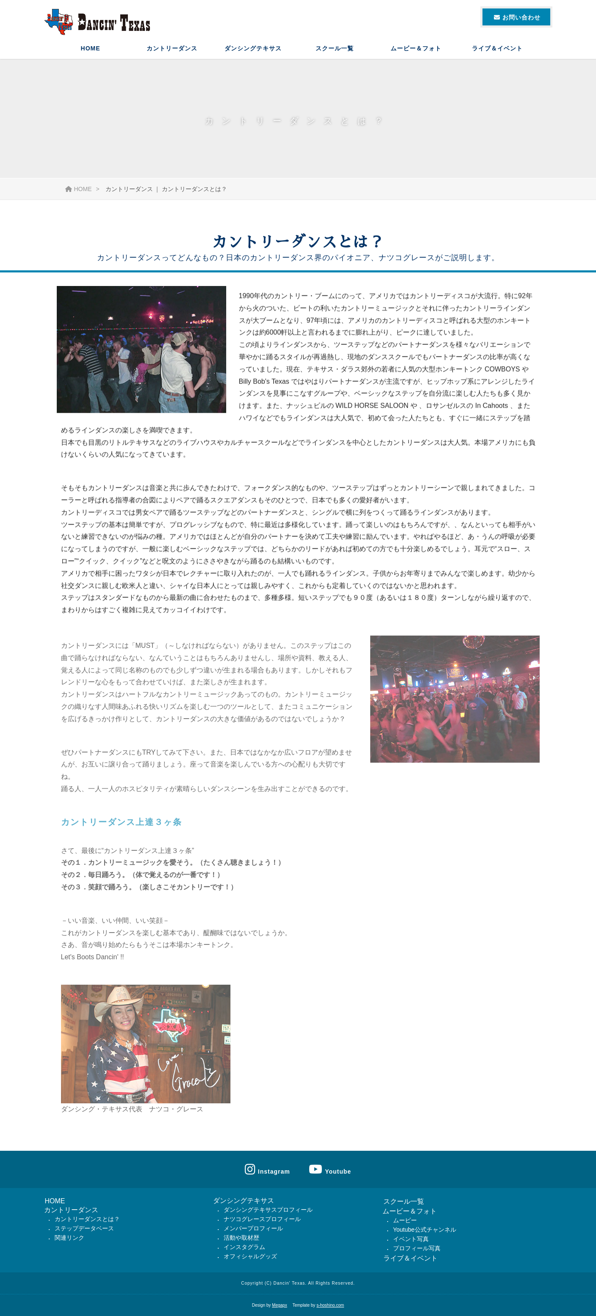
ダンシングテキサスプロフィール (268, 1209)
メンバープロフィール (253, 1228)
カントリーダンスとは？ (87, 1219)
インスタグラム (244, 1247)
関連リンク (69, 1237)
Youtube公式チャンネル (424, 1229)
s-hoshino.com (330, 1305)
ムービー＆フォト (416, 48)
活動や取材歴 (241, 1237)
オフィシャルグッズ (250, 1256)
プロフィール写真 (417, 1248)
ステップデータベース (84, 1228)
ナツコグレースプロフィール (262, 1219)
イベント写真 (411, 1238)
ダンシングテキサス (253, 48)
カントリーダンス (172, 48)
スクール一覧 (335, 48)
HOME (90, 48)
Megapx (279, 1305)
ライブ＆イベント (497, 48)
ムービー (405, 1220)
